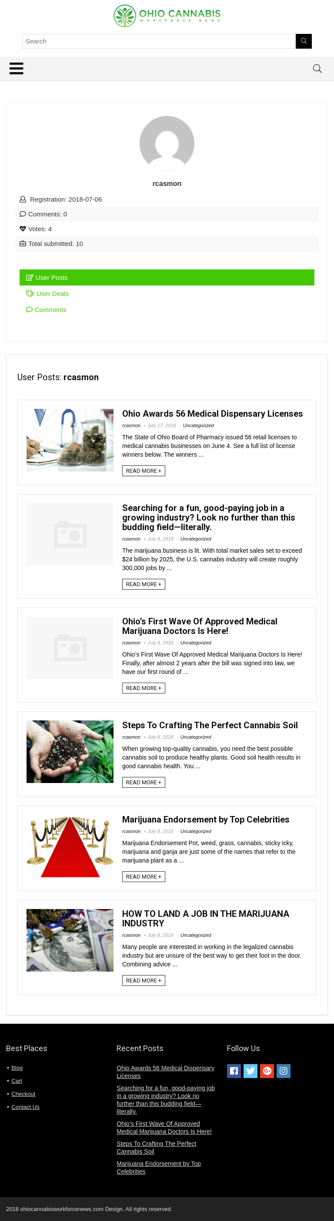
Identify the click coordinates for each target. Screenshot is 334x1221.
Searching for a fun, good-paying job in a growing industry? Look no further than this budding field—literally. (208, 517)
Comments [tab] (46, 309)
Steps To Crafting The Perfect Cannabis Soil (210, 725)
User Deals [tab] (47, 293)
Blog (17, 1068)
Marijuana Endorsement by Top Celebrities (206, 819)
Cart (16, 1081)
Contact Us (25, 1107)
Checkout (23, 1094)
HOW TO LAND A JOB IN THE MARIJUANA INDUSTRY (205, 919)
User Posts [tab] (46, 277)
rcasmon (131, 425)
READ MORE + (143, 471)
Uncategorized (198, 425)
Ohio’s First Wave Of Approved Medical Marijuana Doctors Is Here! (199, 626)
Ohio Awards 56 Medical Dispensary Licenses (212, 413)
